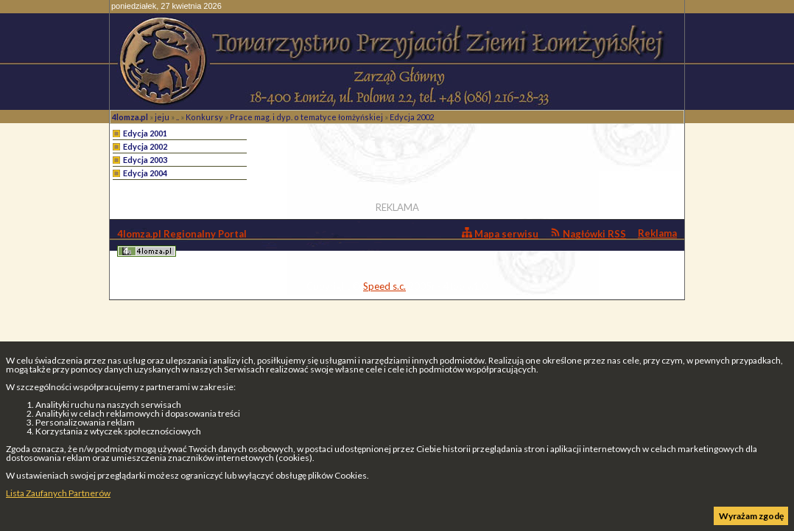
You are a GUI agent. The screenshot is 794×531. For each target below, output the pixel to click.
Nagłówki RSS (588, 233)
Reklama (657, 233)
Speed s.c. (384, 286)
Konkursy (204, 117)
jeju (162, 117)
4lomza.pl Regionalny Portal (182, 242)
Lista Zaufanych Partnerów (58, 493)
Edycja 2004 (145, 173)
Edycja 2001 (145, 133)
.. (177, 117)
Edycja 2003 (145, 159)
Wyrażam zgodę (751, 515)
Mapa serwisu (500, 233)
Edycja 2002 (412, 117)
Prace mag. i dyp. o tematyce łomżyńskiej (306, 117)
